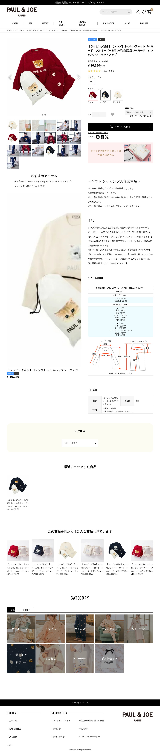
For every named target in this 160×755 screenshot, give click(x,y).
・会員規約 (82, 729)
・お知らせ (56, 729)
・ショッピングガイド (61, 721)
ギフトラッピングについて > (141, 116)
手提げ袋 (129, 108)
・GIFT (10, 746)
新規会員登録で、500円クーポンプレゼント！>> (80, 2)
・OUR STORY (13, 721)
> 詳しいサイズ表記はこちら (120, 373)
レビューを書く (107, 71)
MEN (33, 610)
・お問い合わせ (58, 738)
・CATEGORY (12, 737)
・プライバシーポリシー (88, 738)
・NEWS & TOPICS (14, 729)
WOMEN (15, 610)
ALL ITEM (18, 31)
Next (78, 77)
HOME (9, 31)
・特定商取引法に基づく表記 (90, 721)
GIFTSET (52, 610)
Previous (10, 77)
